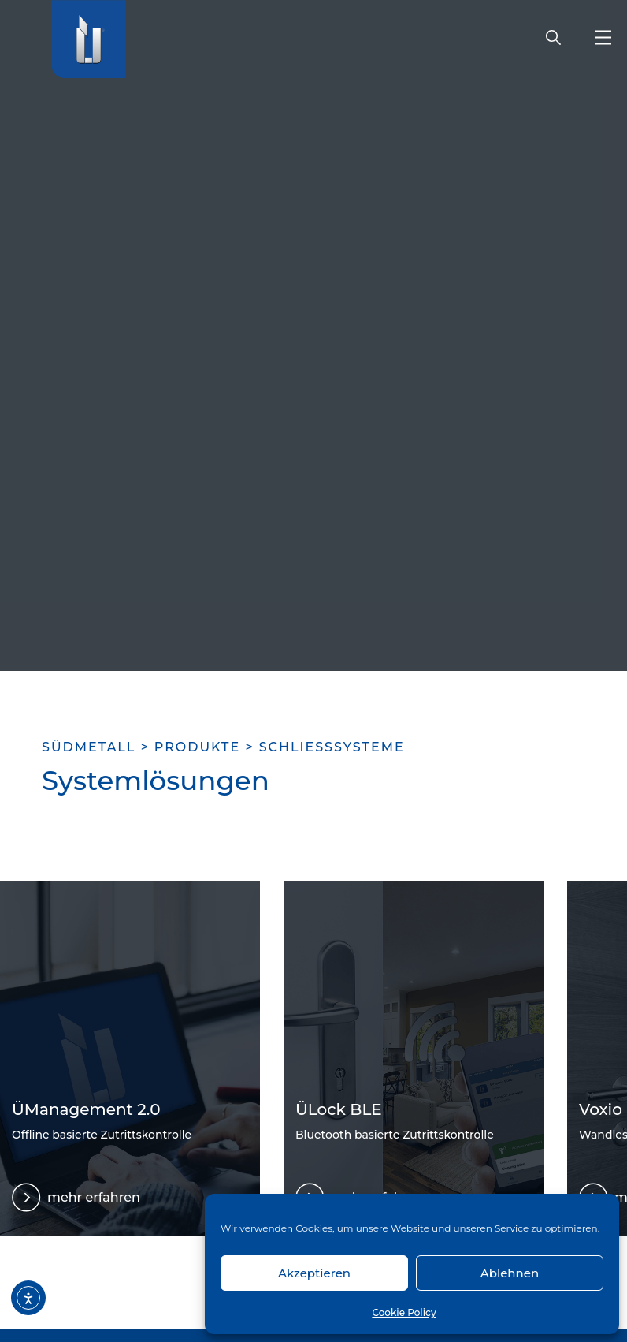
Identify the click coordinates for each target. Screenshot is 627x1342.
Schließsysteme (332, 747)
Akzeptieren (314, 1273)
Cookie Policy (404, 1312)
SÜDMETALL (88, 747)
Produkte (197, 747)
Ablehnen (509, 1273)
